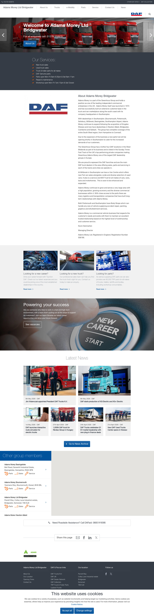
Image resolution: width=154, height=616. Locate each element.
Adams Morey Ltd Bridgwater (18, 7)
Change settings (84, 611)
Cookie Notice (76, 604)
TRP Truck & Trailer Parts (60, 585)
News (123, 7)
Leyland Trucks (56, 588)
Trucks (57, 7)
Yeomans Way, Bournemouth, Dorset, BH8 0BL (23, 486)
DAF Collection (146, 2)
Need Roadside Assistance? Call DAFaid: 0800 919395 (77, 523)
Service (95, 7)
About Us (44, 7)
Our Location (28, 577)
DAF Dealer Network (58, 579)
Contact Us (109, 7)
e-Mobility (70, 7)
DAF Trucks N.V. (56, 574)
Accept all (67, 611)
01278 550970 (8, 2)
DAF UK (53, 577)
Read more (27, 289)
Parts (83, 7)
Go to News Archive (77, 444)
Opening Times (28, 579)
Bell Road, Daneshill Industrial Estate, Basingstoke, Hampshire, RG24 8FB (20, 470)
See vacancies (33, 324)
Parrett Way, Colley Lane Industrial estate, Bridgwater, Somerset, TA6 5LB (21, 502)
